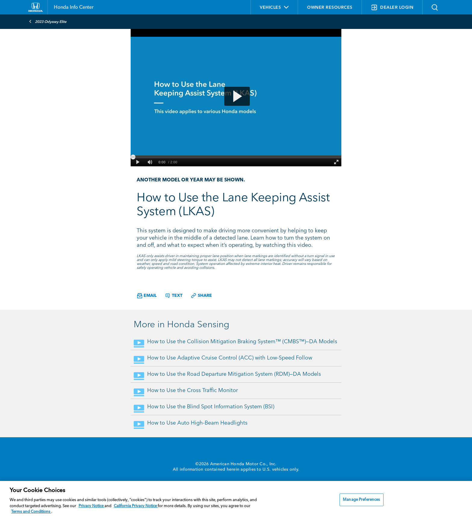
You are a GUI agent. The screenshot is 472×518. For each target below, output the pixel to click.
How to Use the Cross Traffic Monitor (192, 390)
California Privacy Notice (136, 506)
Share (201, 296)
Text (173, 296)
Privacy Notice (91, 506)
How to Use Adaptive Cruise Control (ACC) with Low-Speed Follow (229, 358)
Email (147, 295)
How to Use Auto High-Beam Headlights (197, 423)
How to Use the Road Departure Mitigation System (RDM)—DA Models (234, 374)
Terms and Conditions (31, 512)
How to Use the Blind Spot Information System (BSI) (210, 407)
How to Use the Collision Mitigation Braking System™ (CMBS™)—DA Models (242, 341)
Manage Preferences (361, 500)
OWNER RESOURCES (329, 7)
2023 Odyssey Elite (48, 21)
